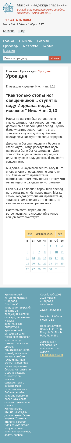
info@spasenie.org (51, 354)
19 (27, 263)
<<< (29, 233)
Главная (9, 41)
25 (62, 263)
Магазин (9, 50)
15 (44, 257)
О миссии (26, 41)
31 (56, 269)
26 (27, 269)
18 (62, 257)
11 (62, 252)
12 (27, 257)
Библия (48, 46)
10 (56, 252)
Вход (21, 30)
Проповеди (11, 46)
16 (50, 257)
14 (39, 257)
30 (50, 269)
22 (44, 263)
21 (39, 263)
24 (56, 263)
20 (33, 263)
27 (33, 269)
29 (44, 269)
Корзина (9, 30)
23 (50, 263)
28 (39, 269)
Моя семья (30, 46)
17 (56, 257)
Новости (43, 41)
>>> (60, 233)
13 (33, 257)
